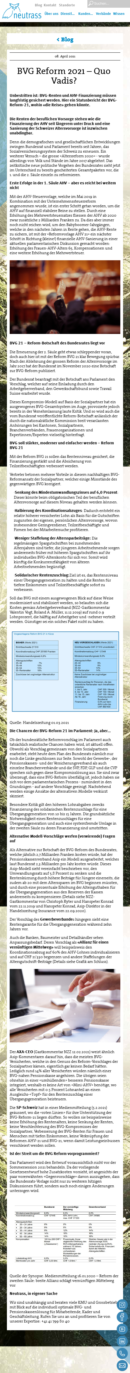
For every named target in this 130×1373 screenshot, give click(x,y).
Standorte (67, 5)
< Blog (65, 39)
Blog (38, 5)
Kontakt (50, 5)
